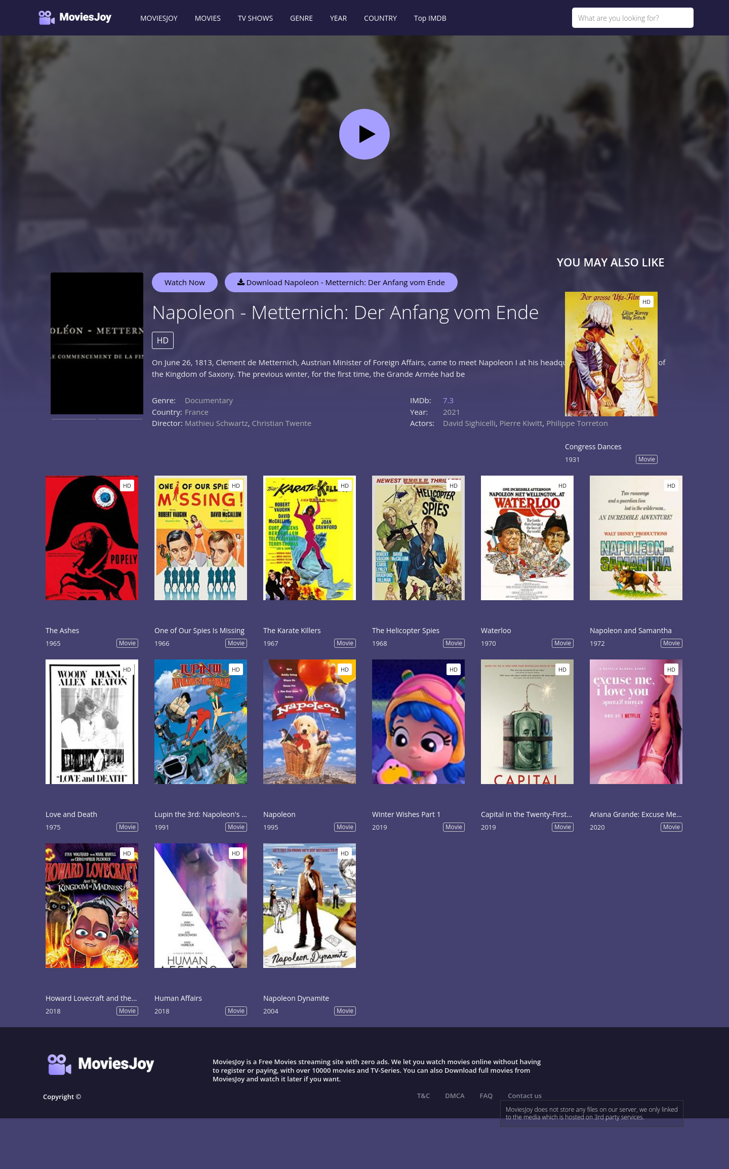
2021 (451, 412)
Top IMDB (430, 18)
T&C (423, 1095)
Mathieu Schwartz (216, 423)
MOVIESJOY (159, 18)
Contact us (525, 1095)
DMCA (454, 1095)
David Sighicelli (469, 423)
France (197, 412)
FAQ (486, 1095)
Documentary (209, 400)
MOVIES (208, 18)
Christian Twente (282, 423)
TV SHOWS (255, 18)
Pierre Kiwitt (520, 423)
